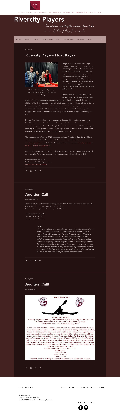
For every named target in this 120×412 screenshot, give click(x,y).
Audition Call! (37, 284)
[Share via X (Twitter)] (31, 171)
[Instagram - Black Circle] (86, 407)
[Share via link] (40, 171)
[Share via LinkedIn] (35, 171)
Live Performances (47, 39)
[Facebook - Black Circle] (80, 407)
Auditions (27, 39)
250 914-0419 (26, 400)
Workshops (80, 39)
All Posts (18, 39)
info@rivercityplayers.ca (44, 400)
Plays (57, 39)
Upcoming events (68, 39)
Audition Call (36, 194)
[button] (101, 40)
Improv (36, 39)
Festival (89, 39)
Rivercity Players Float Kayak (50, 55)
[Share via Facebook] (26, 171)
